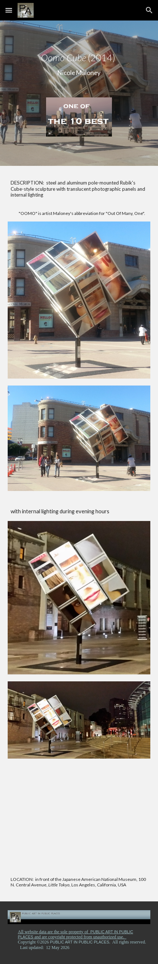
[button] (9, 10)
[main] (79, 65)
